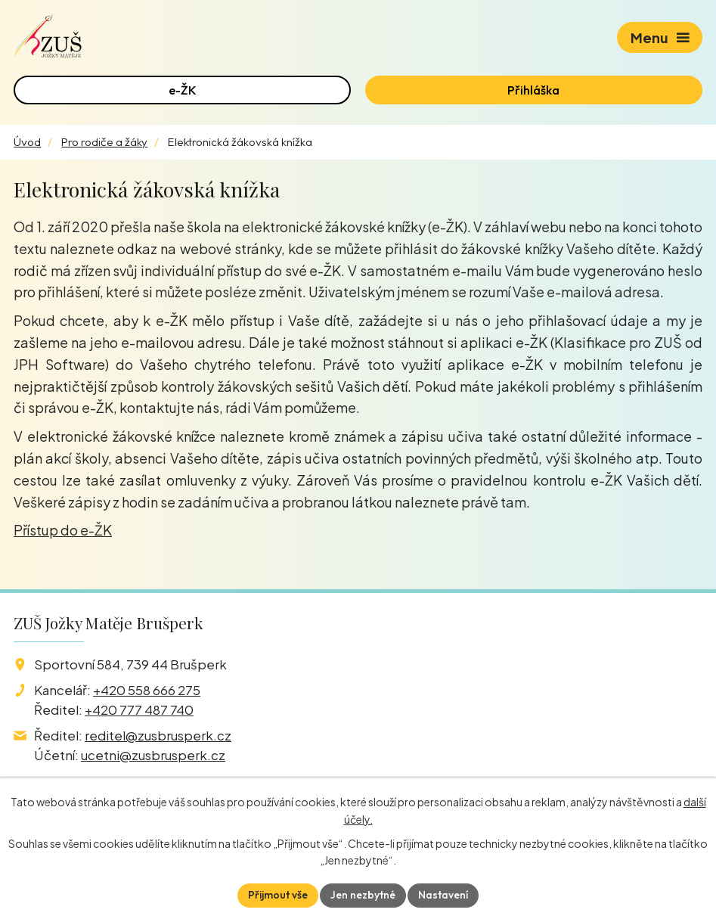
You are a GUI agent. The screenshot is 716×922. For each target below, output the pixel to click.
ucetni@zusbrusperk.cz (153, 755)
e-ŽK (183, 90)
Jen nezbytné (362, 895)
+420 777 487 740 (139, 709)
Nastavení (443, 895)
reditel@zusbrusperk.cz (158, 735)
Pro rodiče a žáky (104, 142)
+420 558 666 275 (146, 689)
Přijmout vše (278, 895)
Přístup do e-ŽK (63, 530)
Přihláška (533, 90)
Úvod (27, 142)
